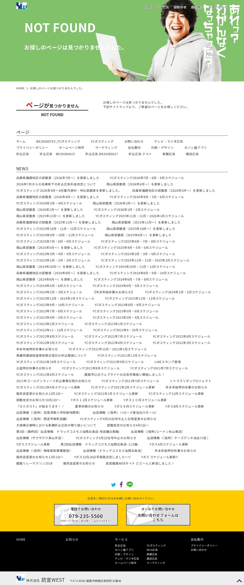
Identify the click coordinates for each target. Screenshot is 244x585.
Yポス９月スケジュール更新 (135, 406)
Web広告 (152, 549)
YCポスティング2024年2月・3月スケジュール (49, 292)
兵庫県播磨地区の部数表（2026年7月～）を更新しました (57, 178)
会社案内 (197, 7)
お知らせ (180, 7)
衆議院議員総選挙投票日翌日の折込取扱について (51, 355)
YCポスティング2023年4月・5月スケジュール (49, 317)
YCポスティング (102, 141)
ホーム (21, 141)
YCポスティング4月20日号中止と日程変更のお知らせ (118, 419)
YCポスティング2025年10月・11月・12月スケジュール (56, 228)
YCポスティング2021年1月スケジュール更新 (106, 393)
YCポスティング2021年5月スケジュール (130, 381)
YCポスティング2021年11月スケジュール (127, 355)
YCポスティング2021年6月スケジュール (45, 374)
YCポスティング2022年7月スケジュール (113, 336)
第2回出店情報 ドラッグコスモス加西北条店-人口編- (100, 444)
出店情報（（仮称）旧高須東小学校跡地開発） (49, 412)
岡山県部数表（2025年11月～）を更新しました (146, 222)
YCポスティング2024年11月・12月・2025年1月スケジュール (145, 260)
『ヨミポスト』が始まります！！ (40, 406)
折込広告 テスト (140, 154)
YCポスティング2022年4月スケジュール (113, 343)
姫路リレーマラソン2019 (34, 463)
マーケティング (106, 147)
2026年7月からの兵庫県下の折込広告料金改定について (56, 184)
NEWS (22, 168)
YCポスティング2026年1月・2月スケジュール (127, 209)
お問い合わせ (218, 7)
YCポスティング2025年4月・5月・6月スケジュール (131, 247)
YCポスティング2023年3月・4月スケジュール (126, 317)
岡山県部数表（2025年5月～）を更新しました (49, 247)
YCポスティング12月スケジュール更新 (176, 393)
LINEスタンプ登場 (168, 362)
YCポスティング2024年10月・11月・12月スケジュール (135, 266)
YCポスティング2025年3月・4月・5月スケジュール (53, 254)
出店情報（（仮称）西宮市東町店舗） (42, 419)
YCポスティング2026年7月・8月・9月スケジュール (147, 178)
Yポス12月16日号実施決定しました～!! (102, 457)
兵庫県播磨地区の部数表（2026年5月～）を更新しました (173, 190)
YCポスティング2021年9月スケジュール (115, 362)
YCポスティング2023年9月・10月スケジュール (50, 305)
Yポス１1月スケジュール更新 (92, 400)
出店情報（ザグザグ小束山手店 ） (40, 438)
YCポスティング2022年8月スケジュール (45, 336)
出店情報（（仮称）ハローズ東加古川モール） (125, 412)
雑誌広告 (192, 154)
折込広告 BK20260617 (101, 154)
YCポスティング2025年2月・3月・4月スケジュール (138, 254)
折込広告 (22, 154)
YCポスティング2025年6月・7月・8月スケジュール (138, 241)
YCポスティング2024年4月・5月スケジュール (126, 285)
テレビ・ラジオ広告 (168, 141)
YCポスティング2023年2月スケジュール (45, 324)
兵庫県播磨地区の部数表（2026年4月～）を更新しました (57, 197)
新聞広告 (169, 154)
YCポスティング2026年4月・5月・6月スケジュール (147, 197)
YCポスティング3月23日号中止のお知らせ (106, 438)
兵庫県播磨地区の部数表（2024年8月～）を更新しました (57, 273)
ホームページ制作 (71, 147)
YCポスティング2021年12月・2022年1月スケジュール (108, 349)
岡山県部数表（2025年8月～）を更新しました (138, 235)
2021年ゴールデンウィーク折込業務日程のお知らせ (53, 381)
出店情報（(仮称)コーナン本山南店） (158, 431)
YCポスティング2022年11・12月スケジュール (49, 330)
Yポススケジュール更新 (33, 444)
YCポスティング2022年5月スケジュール (45, 343)
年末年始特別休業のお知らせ (37, 349)
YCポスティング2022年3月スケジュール (182, 343)
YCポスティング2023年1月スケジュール (113, 324)
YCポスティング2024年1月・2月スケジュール (178, 292)
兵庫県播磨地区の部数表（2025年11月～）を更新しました (58, 222)
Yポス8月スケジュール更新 (184, 406)
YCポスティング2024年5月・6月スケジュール (49, 285)
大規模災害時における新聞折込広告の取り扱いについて (56, 425)
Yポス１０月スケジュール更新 (145, 400)
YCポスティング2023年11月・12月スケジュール (140, 298)
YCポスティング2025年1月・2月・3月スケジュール (53, 260)
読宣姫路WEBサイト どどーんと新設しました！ (140, 463)
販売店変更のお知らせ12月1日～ (40, 393)
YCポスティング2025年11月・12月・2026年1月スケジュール (140, 216)
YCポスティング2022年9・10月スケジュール (125, 330)
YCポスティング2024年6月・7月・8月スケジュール (131, 279)
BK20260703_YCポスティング (58, 141)
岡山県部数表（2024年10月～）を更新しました (50, 266)
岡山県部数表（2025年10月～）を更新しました (140, 228)
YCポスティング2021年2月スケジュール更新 (123, 387)
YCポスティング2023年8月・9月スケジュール (128, 305)
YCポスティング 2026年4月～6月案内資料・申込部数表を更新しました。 (69, 190)
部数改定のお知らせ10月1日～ (38, 400)
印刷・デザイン (162, 147)
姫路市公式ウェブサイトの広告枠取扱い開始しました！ (124, 374)
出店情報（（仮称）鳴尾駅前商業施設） (44, 450)
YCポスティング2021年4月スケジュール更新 (48, 387)
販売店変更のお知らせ (79, 463)
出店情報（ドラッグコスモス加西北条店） (113, 450)
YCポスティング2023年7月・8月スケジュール (49, 311)
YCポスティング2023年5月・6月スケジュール (126, 311)
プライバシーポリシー (32, 147)
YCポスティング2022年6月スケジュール (182, 336)
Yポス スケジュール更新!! (159, 457)
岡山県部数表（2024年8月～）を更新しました (49, 279)
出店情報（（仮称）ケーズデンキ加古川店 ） (178, 438)
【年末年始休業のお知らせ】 (113, 292)
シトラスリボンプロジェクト (190, 381)
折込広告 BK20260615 (57, 154)
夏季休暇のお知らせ (89, 406)
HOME (147, 7)
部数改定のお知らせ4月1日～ (128, 425)
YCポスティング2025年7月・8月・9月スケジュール (53, 241)
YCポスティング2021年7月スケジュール (159, 368)
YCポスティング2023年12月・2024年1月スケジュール (55, 298)
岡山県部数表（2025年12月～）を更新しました (50, 216)
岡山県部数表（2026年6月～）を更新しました (139, 184)
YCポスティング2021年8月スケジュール (91, 368)
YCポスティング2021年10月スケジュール (46, 362)
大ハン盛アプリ (195, 147)
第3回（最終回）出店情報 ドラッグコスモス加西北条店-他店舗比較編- (68, 431)
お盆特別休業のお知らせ (34, 368)
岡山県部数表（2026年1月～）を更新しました (49, 209)
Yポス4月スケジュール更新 (169, 444)
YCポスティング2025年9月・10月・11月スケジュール (55, 235)
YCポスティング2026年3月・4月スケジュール (49, 203)
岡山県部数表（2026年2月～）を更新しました (126, 203)
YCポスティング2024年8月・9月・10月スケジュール (148, 273)
